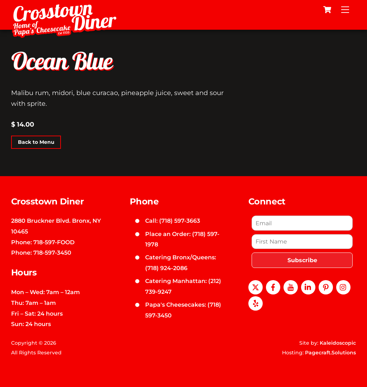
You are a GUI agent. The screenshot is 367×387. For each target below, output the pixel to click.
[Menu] (345, 10)
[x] (255, 286)
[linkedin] (308, 286)
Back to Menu (36, 142)
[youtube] (290, 286)
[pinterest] (326, 286)
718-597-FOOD (54, 242)
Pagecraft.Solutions (330, 352)
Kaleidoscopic (338, 343)
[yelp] (255, 302)
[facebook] (273, 286)
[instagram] (343, 286)
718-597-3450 (52, 252)
